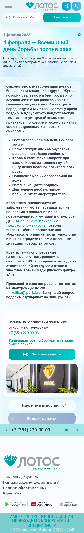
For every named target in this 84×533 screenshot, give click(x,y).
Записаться (62, 17)
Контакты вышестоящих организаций (31, 482)
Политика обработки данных (24, 488)
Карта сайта (12, 493)
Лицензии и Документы (20, 477)
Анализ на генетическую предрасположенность (32, 223)
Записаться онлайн (42, 354)
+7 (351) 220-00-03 (24, 333)
